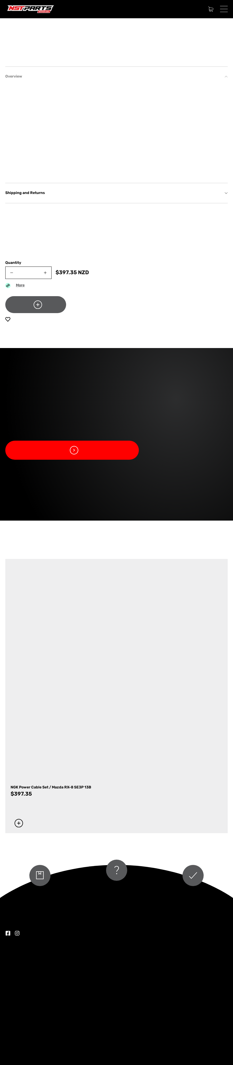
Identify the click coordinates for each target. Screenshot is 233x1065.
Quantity (13, 263)
